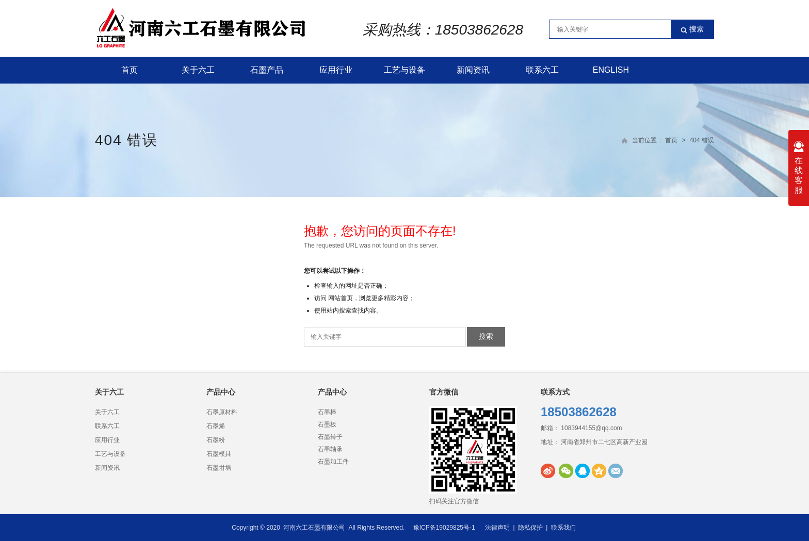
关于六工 (198, 69)
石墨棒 (327, 412)
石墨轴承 (330, 449)
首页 (129, 69)
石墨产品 (266, 69)
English (611, 69)
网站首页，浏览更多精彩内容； (371, 298)
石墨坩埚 (218, 467)
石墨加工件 (333, 461)
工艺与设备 (404, 69)
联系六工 (542, 69)
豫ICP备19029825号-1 (444, 527)
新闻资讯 (473, 69)
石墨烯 (215, 426)
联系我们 (563, 527)
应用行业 (335, 69)
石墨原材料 (221, 412)
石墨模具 (218, 453)
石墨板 (327, 424)
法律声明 (497, 527)
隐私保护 (530, 527)
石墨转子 (330, 436)
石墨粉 (215, 440)
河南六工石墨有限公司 (314, 527)
